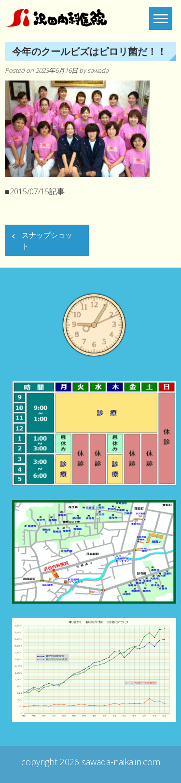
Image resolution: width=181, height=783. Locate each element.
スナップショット (47, 240)
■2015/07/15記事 (35, 191)
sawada (98, 70)
